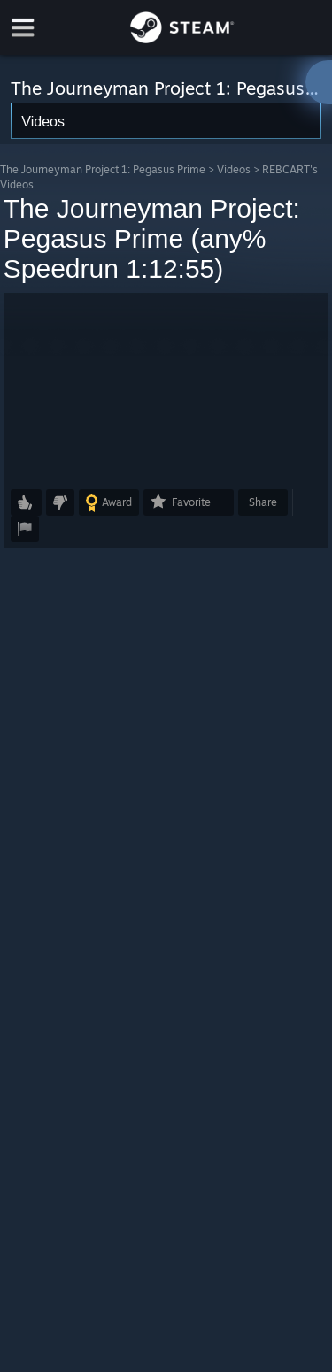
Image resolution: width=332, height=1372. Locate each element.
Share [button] (263, 502)
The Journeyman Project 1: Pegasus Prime (102, 169)
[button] (166, 386)
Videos (234, 169)
